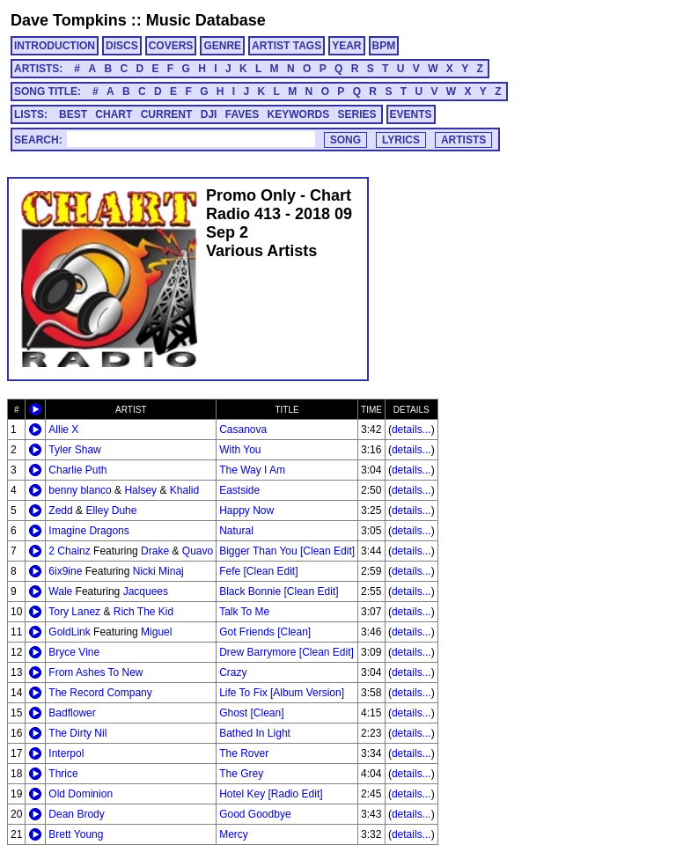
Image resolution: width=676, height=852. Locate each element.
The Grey (241, 774)
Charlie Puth (77, 470)
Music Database (206, 20)
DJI (209, 114)
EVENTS (411, 114)
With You (240, 450)
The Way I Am (252, 470)
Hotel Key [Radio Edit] (270, 794)
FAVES (242, 114)
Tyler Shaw (74, 450)
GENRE (222, 46)
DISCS (122, 46)
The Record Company (99, 693)
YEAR (346, 46)
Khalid (184, 490)
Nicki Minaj (158, 571)
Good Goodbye (254, 814)
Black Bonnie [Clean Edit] (278, 591)
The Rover (243, 753)
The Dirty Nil (77, 733)
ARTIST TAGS (286, 46)
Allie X (63, 429)
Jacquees (145, 591)
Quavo (197, 551)
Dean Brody (76, 814)
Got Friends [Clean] (265, 632)
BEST (73, 114)
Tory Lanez (74, 612)
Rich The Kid (143, 612)
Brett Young (75, 834)
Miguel (156, 632)
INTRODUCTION (54, 46)
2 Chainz (69, 551)
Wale (60, 591)
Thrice (62, 774)
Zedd (60, 510)
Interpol (66, 753)
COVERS (171, 46)
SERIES (357, 114)
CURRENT (167, 114)
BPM (384, 46)
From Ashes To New (95, 672)
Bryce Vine (73, 652)
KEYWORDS (299, 114)
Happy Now (246, 510)
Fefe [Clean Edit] (258, 571)
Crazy (232, 672)
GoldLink (69, 632)
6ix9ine (65, 571)
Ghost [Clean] (251, 713)
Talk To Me (244, 612)
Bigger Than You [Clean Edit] (287, 551)
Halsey (140, 490)
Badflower (71, 713)
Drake (155, 551)
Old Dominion (80, 794)
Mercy (233, 834)
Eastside (239, 490)
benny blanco (79, 490)
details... (411, 429)
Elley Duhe (110, 510)
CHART (113, 114)
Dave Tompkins (69, 20)
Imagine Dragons (88, 531)
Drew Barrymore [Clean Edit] (286, 652)
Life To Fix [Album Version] (281, 693)
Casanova (243, 429)
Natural (236, 531)
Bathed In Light (254, 733)
